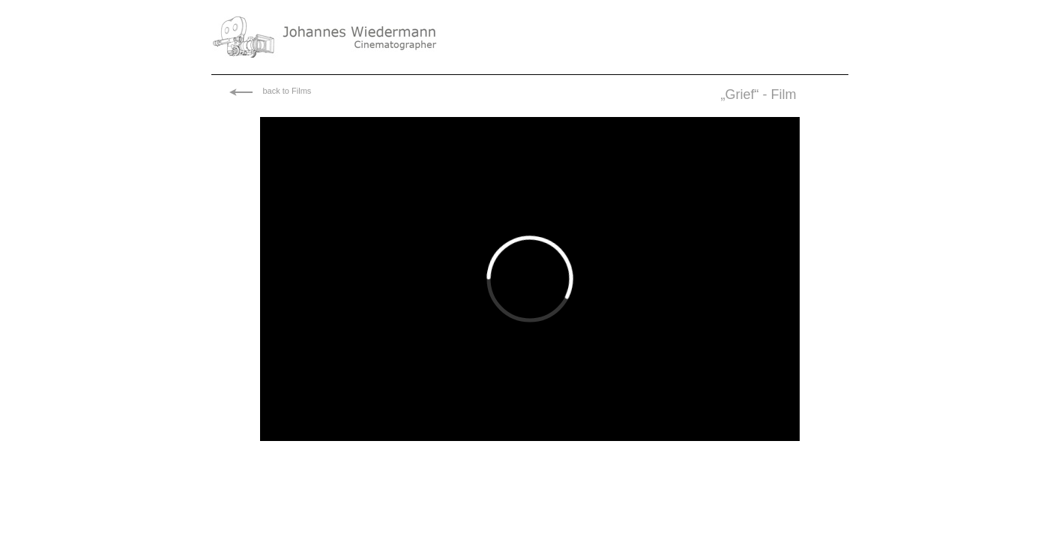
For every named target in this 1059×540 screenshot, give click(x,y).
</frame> (530, 279)
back (271, 90)
